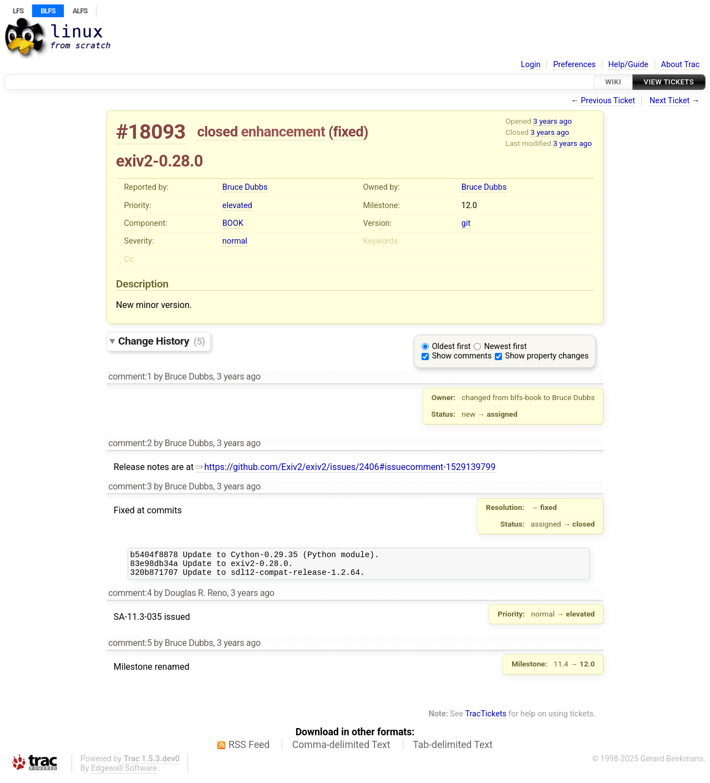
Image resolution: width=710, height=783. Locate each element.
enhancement (283, 131)
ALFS (80, 11)
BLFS (47, 11)
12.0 (469, 205)
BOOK (233, 223)
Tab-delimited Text (453, 749)
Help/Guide (628, 64)
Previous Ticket (608, 100)
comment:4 (129, 598)
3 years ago (552, 121)
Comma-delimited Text (341, 749)
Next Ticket (669, 100)
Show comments (462, 356)
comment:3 (129, 486)
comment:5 (129, 648)
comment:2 (129, 443)
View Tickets (669, 82)
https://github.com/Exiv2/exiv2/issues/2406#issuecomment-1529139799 (345, 467)
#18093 (151, 132)
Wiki (613, 82)
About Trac (680, 64)
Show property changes (547, 356)
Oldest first (451, 346)
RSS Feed (249, 749)
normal (234, 241)
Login (531, 64)
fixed (348, 131)
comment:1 (129, 376)
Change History (161, 341)
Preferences (574, 64)
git (466, 223)
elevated (237, 205)
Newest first (505, 346)
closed (217, 131)
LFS (18, 11)
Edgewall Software (124, 773)
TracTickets (485, 719)
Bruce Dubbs (244, 187)
